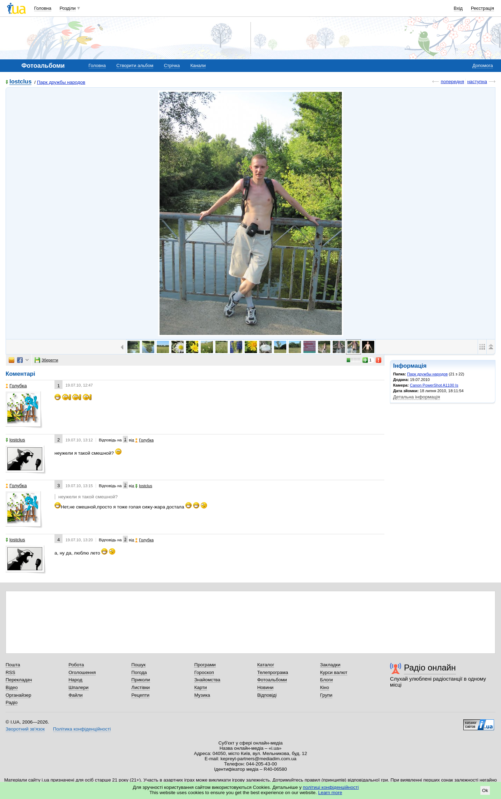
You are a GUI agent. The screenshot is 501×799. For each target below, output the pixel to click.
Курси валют (333, 672)
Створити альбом (134, 65)
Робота (76, 664)
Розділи (68, 8)
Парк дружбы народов (61, 82)
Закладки (330, 664)
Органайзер (18, 695)
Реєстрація (482, 8)
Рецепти (140, 695)
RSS (10, 672)
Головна (42, 8)
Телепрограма (272, 672)
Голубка (16, 385)
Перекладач (19, 679)
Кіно (324, 687)
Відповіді (267, 695)
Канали (198, 65)
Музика (202, 695)
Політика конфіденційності (82, 729)
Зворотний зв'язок (25, 729)
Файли (75, 695)
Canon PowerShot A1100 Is (434, 385)
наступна (477, 81)
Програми (204, 664)
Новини (265, 687)
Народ (75, 679)
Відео (12, 687)
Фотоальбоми (272, 679)
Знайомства (207, 679)
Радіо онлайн (430, 667)
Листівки (140, 687)
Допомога (482, 65)
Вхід (458, 8)
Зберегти (46, 360)
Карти (200, 687)
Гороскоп (204, 672)
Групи (326, 695)
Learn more (330, 792)
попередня (452, 81)
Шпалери (78, 687)
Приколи (140, 679)
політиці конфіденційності (331, 787)
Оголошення (82, 672)
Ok (485, 790)
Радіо (11, 702)
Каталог (265, 664)
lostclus (20, 82)
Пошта (13, 664)
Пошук (138, 664)
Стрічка (171, 65)
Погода (139, 672)
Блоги (326, 679)
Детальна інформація (416, 397)
